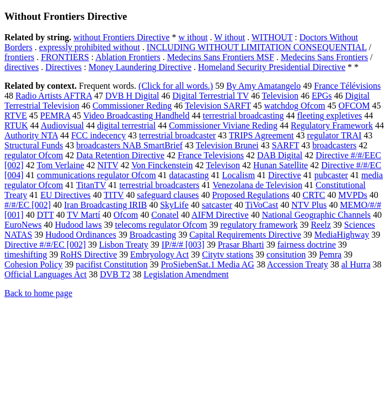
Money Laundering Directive (139, 67)
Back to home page (38, 293)
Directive (284, 175)
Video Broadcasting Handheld (136, 115)
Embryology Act (159, 254)
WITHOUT (272, 37)
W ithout (229, 37)
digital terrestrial (126, 125)
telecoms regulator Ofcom (161, 224)
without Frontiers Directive (121, 37)
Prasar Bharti (241, 244)
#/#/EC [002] (27, 205)
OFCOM (354, 105)
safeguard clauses (168, 195)
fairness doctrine (306, 244)
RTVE (15, 115)
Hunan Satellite (280, 165)
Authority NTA (31, 135)
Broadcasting (153, 234)
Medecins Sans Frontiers (324, 57)
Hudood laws (78, 224)
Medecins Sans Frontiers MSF (220, 57)
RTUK (16, 125)
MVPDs (352, 195)
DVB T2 (115, 274)
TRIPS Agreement (261, 135)
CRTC (314, 195)
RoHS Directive (88, 254)
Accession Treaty (297, 264)
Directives (63, 67)
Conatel (165, 214)
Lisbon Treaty (123, 244)
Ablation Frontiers (128, 57)
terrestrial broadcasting (243, 115)
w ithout (193, 37)
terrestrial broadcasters (159, 185)
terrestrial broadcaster (177, 135)
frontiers (19, 57)
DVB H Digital (132, 95)
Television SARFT (218, 105)
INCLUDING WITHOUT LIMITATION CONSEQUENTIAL (257, 47)
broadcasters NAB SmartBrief (129, 145)
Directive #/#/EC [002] (45, 244)
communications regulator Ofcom (96, 175)
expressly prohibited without (89, 47)
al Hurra (356, 264)
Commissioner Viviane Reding (223, 125)
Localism (238, 175)
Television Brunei (227, 145)
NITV (108, 165)
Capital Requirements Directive (245, 234)
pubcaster (331, 175)
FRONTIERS (65, 57)
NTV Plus (309, 205)
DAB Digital (279, 155)
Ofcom (126, 214)
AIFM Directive (220, 214)
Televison (223, 165)
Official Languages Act (45, 274)
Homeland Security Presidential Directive (271, 67)
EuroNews (23, 224)
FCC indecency (98, 135)
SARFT (286, 145)
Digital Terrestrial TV (210, 95)
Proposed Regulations (251, 195)
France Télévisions (347, 85)
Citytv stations (227, 254)
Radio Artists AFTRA (53, 95)
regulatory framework (258, 224)
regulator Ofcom (33, 155)
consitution (286, 254)
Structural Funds (33, 145)
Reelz (320, 224)
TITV (114, 195)
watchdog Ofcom (294, 105)
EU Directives (65, 195)
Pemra (330, 254)
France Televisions (211, 155)
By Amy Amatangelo (263, 85)
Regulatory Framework (332, 125)
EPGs (322, 95)
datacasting (189, 175)
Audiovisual (62, 125)
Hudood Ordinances (80, 234)
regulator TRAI (334, 135)
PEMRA (55, 115)
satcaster (217, 205)
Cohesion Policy (33, 264)
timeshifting (25, 254)
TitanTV (91, 185)
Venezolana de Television (257, 185)
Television (280, 95)
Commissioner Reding (132, 105)
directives (21, 67)
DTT (45, 214)
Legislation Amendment (185, 274)
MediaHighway (342, 234)
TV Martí (83, 214)
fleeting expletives (329, 115)
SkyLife (174, 205)
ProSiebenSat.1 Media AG (207, 264)
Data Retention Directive (120, 155)
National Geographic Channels (316, 214)
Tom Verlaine (60, 165)
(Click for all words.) (175, 85)
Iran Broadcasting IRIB (105, 205)
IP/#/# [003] (183, 244)
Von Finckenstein (162, 165)
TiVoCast (262, 205)
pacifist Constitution (111, 264)
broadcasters (334, 145)
